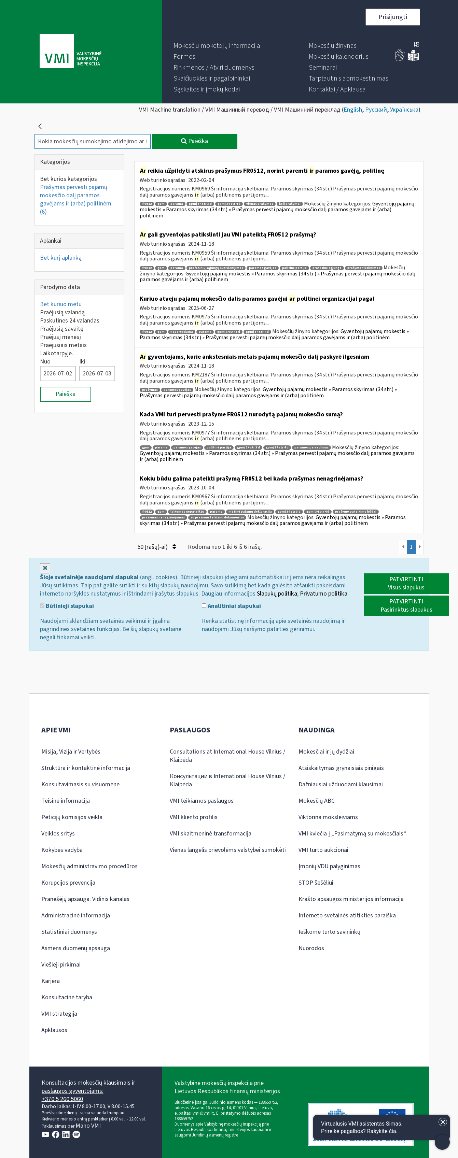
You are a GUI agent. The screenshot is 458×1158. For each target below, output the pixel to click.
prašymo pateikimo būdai (355, 512)
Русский (376, 109)
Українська (404, 109)
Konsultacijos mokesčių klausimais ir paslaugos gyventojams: (88, 1086)
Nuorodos (311, 948)
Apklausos (54, 1030)
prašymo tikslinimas (363, 268)
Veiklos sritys (58, 833)
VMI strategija (59, 1014)
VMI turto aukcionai (323, 850)
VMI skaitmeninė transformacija (210, 833)
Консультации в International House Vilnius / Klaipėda (227, 780)
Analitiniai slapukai (231, 606)
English (353, 109)
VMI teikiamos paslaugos (202, 801)
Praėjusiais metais (63, 345)
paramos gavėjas (262, 268)
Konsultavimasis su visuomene (80, 784)
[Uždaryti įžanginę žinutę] (443, 1122)
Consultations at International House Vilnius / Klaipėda (227, 755)
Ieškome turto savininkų (329, 932)
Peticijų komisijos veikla (71, 817)
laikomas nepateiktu (187, 512)
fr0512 (147, 204)
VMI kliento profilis (194, 817)
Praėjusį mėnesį (60, 337)
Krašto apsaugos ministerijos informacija (351, 899)
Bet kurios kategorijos (68, 179)
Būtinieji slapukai (67, 606)
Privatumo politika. (324, 593)
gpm (161, 204)
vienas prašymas (259, 204)
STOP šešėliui (316, 882)
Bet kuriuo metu (61, 304)
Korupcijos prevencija (68, 882)
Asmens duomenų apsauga (75, 948)
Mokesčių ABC (317, 801)
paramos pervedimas (311, 447)
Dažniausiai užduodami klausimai (341, 784)
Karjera (50, 981)
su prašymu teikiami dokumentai (217, 517)
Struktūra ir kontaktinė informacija (85, 768)
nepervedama (181, 332)
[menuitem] (217, 46)
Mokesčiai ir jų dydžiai (326, 751)
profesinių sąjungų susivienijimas (216, 268)
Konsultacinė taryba (66, 997)
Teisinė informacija (65, 801)
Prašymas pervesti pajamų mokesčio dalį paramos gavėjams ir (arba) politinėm (75, 199)
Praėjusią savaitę (61, 329)
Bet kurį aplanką (61, 258)
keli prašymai (290, 204)
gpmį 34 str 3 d (200, 204)
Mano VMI (88, 1125)
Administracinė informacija (75, 915)
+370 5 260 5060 (62, 1099)
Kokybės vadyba (62, 850)
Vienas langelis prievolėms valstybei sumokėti (228, 850)
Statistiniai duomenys (69, 932)
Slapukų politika (277, 593)
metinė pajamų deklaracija (250, 512)
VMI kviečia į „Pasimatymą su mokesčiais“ (352, 833)
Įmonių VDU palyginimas (329, 866)
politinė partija (294, 268)
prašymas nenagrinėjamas (163, 517)
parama (176, 204)
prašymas (150, 390)
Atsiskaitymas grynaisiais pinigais (341, 768)
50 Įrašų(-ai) (156, 547)
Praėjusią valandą (62, 312)
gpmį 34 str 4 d (229, 204)
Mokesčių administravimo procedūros (89, 866)
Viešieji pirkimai (61, 964)
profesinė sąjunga (327, 268)
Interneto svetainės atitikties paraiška (347, 915)
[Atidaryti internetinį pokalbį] (381, 1127)
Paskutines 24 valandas (69, 320)
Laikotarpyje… (59, 353)
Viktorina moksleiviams (328, 817)
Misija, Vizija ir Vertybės (70, 751)
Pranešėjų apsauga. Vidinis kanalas (85, 899)
